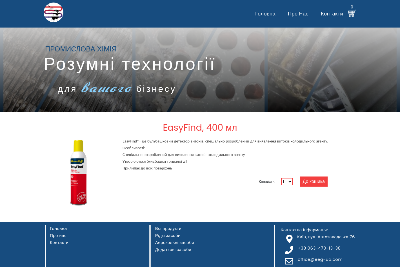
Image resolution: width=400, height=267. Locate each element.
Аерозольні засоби (174, 242)
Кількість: (267, 182)
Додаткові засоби (173, 249)
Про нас (298, 13)
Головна (265, 13)
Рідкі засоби (168, 235)
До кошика (314, 181)
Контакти (332, 13)
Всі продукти (168, 228)
